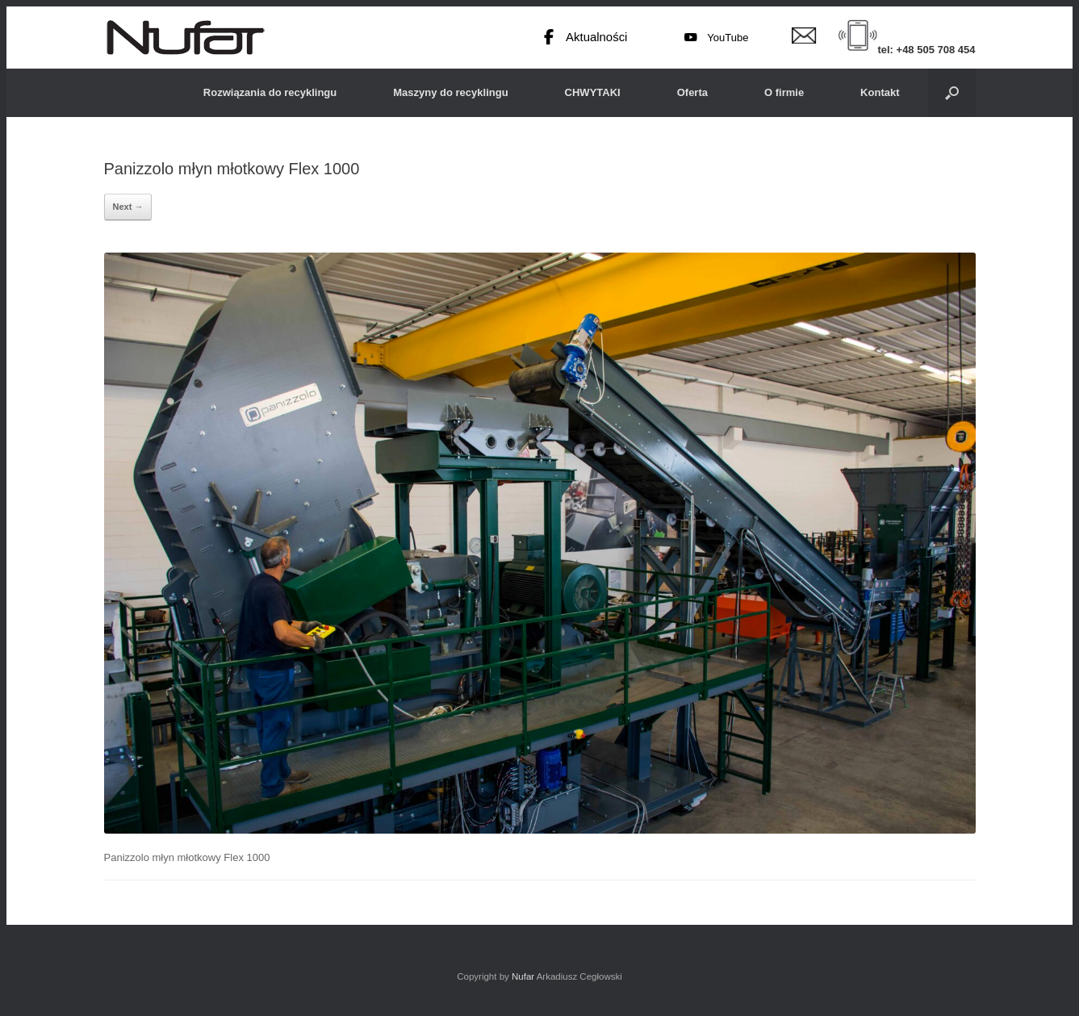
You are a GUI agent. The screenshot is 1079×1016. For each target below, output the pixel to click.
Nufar (523, 976)
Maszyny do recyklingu (450, 92)
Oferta (692, 92)
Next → (128, 206)
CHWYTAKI (593, 92)
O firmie (784, 92)
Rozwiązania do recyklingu (270, 92)
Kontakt (879, 92)
